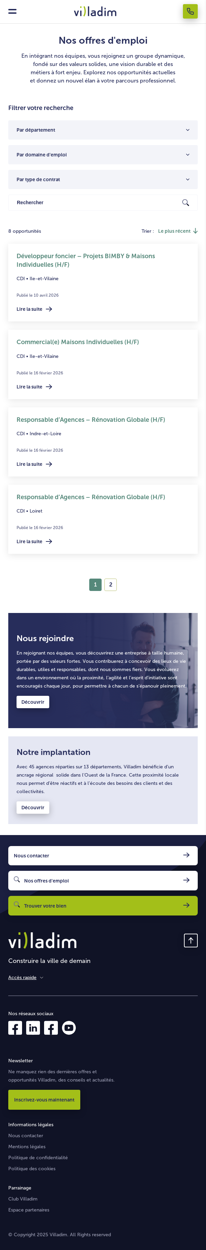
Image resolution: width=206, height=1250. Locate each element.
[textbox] (101, 130)
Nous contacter (25, 1135)
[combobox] (101, 130)
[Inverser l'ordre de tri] (178, 231)
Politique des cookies (31, 1168)
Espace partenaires (28, 1210)
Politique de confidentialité (38, 1157)
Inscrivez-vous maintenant (44, 1100)
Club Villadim (23, 1199)
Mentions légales (26, 1146)
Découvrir (32, 702)
